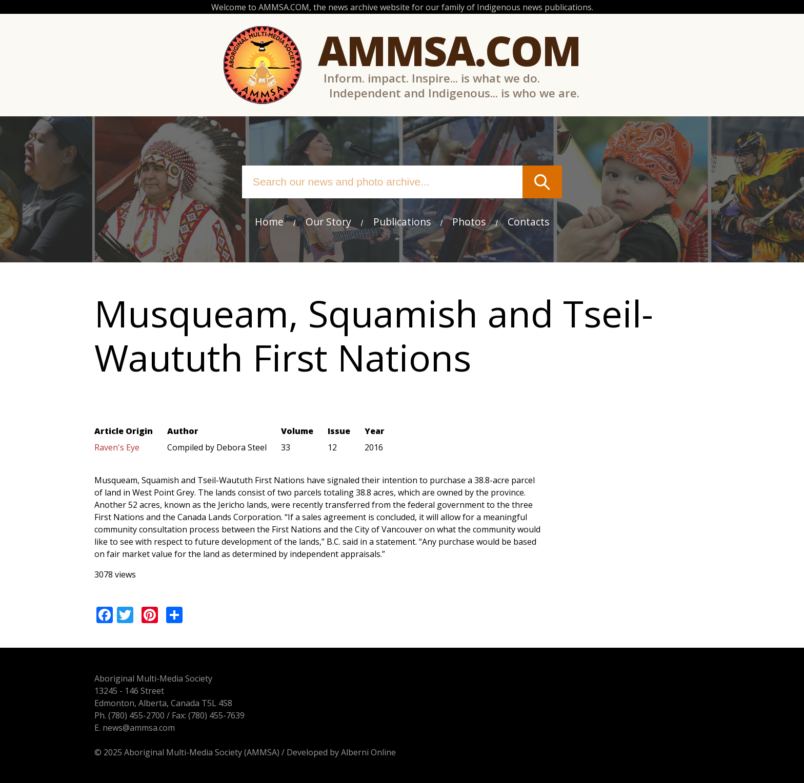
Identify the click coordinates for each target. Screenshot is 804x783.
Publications (402, 222)
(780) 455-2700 (136, 715)
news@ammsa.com (139, 727)
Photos (469, 222)
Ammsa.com (449, 50)
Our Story (328, 222)
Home (269, 222)
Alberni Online (368, 752)
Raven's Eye (116, 447)
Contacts (528, 222)
